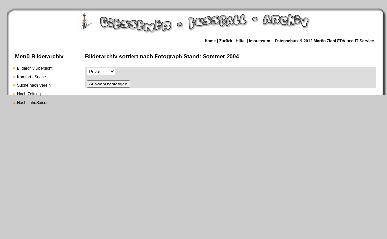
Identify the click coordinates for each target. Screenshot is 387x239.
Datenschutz (286, 41)
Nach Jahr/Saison (33, 102)
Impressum (259, 41)
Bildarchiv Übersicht (34, 68)
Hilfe (240, 41)
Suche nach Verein (34, 85)
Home (210, 41)
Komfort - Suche (31, 77)
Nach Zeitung (29, 94)
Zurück (225, 41)
